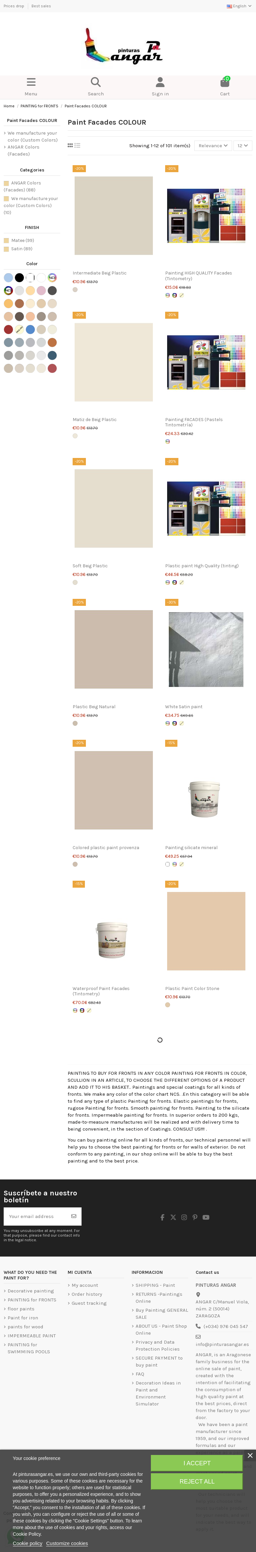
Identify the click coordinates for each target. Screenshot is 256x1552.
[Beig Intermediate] (75, 289)
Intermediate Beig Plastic (100, 273)
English (239, 6)
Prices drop (14, 6)
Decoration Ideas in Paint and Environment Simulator (158, 1393)
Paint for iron (23, 1318)
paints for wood (25, 1327)
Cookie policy (27, 1543)
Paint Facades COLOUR (32, 120)
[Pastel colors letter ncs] (167, 295)
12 (243, 146)
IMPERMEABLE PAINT (32, 1336)
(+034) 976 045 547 (226, 1326)
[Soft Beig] (75, 582)
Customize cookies (67, 1543)
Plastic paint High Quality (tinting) (202, 566)
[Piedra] (167, 1004)
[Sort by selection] (213, 146)
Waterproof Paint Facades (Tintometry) (101, 991)
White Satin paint (184, 707)
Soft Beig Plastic (90, 566)
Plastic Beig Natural (94, 707)
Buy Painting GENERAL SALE (162, 1313)
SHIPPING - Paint (155, 1285)
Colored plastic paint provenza (106, 847)
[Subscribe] (73, 1216)
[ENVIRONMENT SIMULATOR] (181, 295)
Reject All (197, 1481)
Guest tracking (89, 1303)
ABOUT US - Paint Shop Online (161, 1329)
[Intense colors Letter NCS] (174, 295)
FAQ (140, 1374)
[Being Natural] (75, 723)
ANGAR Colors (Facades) (23, 150)
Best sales (41, 6)
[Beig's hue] (75, 435)
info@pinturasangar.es (222, 1344)
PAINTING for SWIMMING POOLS (29, 1348)
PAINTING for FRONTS (32, 1300)
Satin (21, 249)
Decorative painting (31, 1291)
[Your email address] (35, 1216)
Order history (87, 1294)
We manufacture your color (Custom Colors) (33, 136)
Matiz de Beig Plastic (95, 419)
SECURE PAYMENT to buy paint (159, 1361)
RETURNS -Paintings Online (159, 1297)
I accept (197, 1463)
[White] (167, 864)
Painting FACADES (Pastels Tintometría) (194, 422)
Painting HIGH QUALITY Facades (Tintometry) (198, 275)
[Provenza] (75, 864)
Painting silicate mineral (191, 847)
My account (85, 1285)
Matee (22, 240)
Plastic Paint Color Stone (192, 988)
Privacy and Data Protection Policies (158, 1345)
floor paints (21, 1309)
